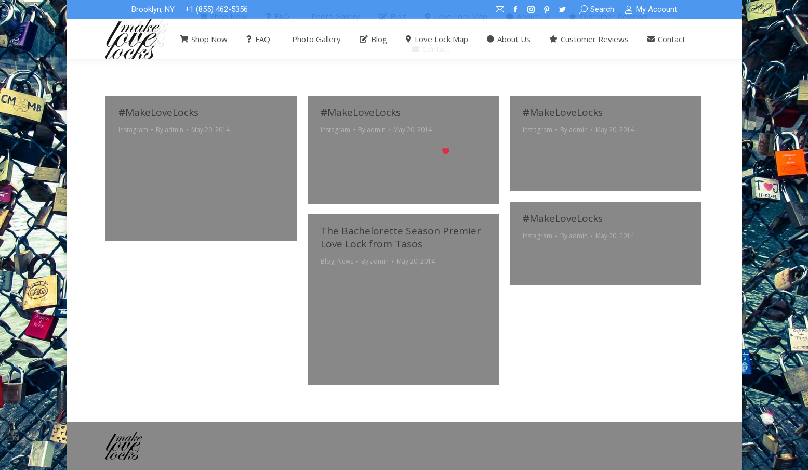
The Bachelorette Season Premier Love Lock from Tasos (401, 237)
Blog (327, 261)
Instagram (133, 129)
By (169, 129)
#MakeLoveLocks (158, 112)
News (345, 261)
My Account (651, 9)
